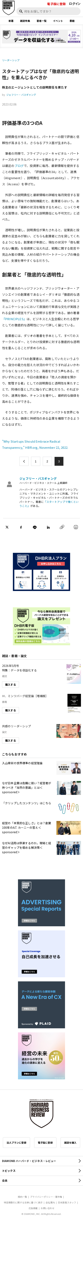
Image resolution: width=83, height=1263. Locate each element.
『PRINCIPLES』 (14, 319)
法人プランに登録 (16, 1142)
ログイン (75, 3)
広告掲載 (33, 1208)
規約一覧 (22, 1196)
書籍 (72, 20)
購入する (10, 684)
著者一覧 (42, 20)
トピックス (9, 1171)
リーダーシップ (10, 60)
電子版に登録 (56, 4)
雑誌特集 (25, 20)
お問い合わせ (47, 1208)
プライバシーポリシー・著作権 (46, 1196)
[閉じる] (75, 17)
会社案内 (50, 1202)
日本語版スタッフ (67, 1202)
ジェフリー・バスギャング (21, 94)
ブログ (19, 165)
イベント (58, 20)
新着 (11, 20)
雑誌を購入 (70, 1142)
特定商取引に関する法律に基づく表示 (23, 1202)
